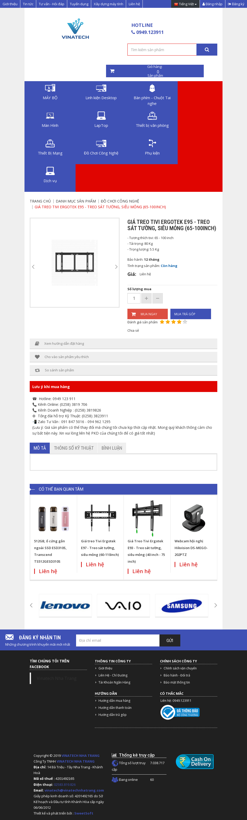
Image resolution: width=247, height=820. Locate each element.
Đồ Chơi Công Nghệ (101, 147)
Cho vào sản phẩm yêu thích (62, 356)
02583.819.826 (65, 784)
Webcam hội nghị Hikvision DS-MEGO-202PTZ (191, 548)
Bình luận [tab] (112, 448)
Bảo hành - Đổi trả (177, 675)
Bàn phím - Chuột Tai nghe (152, 95)
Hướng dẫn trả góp (112, 714)
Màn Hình (50, 119)
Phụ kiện (152, 147)
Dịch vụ (50, 175)
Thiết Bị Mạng (50, 147)
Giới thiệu (10, 4)
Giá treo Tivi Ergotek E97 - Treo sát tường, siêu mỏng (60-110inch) (100, 548)
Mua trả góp (184, 314)
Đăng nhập (212, 4)
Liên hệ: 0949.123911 (176, 700)
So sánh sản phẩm (54, 370)
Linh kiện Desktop (101, 92)
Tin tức (28, 4)
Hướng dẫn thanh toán (115, 707)
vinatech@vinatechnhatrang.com (74, 790)
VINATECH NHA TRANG (80, 755)
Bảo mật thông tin (177, 682)
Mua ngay (144, 314)
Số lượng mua (139, 289)
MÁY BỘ (50, 92)
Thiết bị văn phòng (152, 119)
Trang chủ (40, 201)
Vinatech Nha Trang (57, 678)
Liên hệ (134, 4)
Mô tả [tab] (40, 448)
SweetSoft (83, 813)
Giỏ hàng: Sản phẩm (155, 71)
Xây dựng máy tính (108, 4)
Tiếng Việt (185, 4)
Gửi (169, 640)
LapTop (101, 119)
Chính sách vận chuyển (180, 668)
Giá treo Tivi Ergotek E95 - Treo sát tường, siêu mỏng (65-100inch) (100, 206)
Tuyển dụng (79, 4)
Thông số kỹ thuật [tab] (74, 448)
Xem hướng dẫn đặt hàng (59, 343)
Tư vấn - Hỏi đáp (51, 4)
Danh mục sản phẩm (76, 201)
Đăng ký (236, 4)
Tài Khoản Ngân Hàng (114, 682)
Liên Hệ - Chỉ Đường (112, 675)
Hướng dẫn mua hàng (114, 700)
